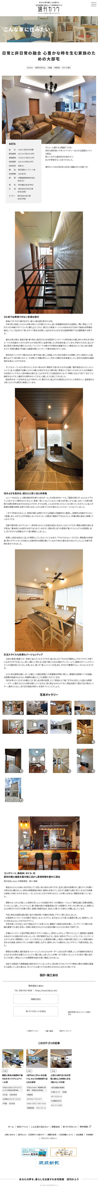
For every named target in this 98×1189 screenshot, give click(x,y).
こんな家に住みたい (40, 1126)
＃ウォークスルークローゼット (36, 1103)
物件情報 (85, 1126)
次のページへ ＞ (65, 1031)
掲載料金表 (51, 1135)
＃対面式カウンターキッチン (12, 1099)
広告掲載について (66, 1135)
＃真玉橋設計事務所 (57, 1087)
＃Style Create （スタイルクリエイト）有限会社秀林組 (12, 1088)
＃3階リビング (55, 1092)
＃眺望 (64, 1092)
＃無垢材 (57, 67)
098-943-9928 (25, 990)
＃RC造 (5, 1095)
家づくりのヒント (70, 1126)
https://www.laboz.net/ (46, 990)
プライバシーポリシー (49, 1138)
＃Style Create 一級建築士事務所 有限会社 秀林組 (36, 1088)
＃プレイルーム (41, 1108)
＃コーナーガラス (56, 1105)
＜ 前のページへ (32, 1031)
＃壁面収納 (30, 1108)
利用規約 (89, 1135)
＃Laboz (30, 67)
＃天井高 (12, 1103)
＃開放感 (30, 1095)
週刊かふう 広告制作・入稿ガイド (31, 1135)
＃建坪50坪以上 (40, 67)
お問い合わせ (10, 1135)
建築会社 (56, 1126)
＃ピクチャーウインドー (34, 1099)
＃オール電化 (66, 67)
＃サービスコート (56, 1096)
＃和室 (50, 67)
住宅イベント (22, 1126)
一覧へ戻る (49, 1031)
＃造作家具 (13, 1095)
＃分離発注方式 (56, 1101)
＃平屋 (5, 1103)
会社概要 (79, 1135)
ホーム (11, 1126)
